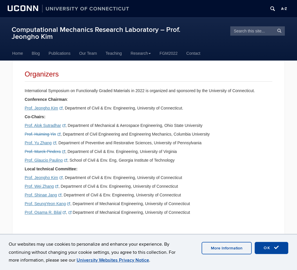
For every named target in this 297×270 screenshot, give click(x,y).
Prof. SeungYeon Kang (47, 203)
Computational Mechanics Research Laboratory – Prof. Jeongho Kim (96, 33)
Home (17, 53)
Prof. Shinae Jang (43, 195)
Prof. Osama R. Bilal (45, 212)
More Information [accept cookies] (226, 248)
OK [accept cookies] (271, 247)
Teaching (114, 53)
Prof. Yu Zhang (40, 143)
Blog (36, 53)
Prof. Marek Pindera (45, 151)
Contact (193, 53)
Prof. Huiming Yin (43, 134)
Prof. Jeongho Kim (44, 108)
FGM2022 (169, 53)
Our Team (88, 53)
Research (141, 53)
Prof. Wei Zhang (41, 186)
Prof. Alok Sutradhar (45, 125)
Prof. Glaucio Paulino (46, 160)
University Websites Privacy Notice (113, 260)
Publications (59, 53)
